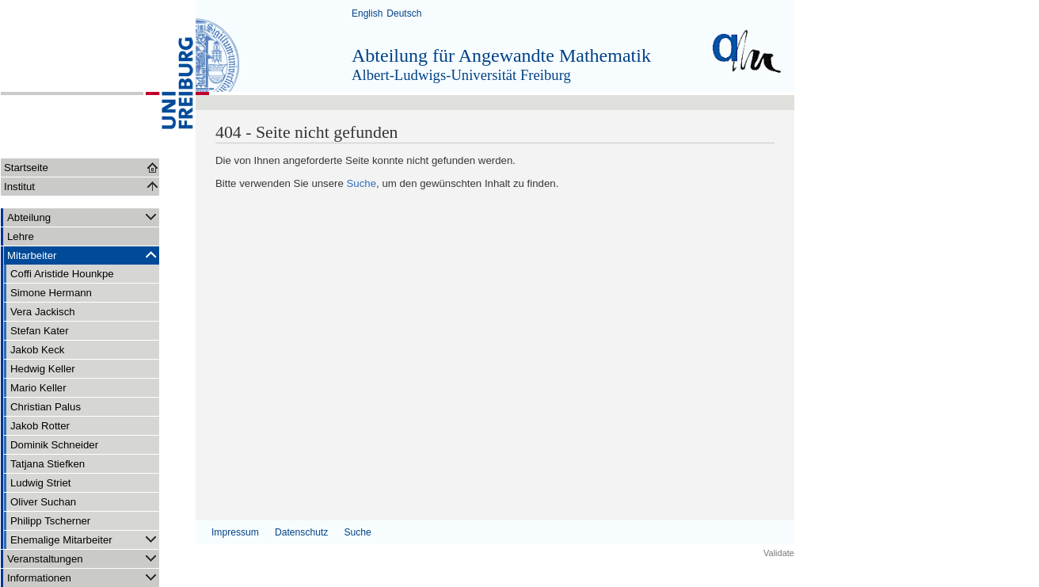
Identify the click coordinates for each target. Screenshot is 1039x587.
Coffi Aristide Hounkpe (62, 274)
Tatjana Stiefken (47, 464)
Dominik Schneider (54, 445)
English (367, 13)
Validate (778, 553)
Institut (19, 186)
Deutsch (403, 13)
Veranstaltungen (83, 558)
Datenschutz (301, 532)
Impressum (235, 532)
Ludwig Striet (40, 483)
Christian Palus (45, 407)
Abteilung (83, 216)
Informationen (83, 577)
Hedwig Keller (42, 369)
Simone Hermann (51, 293)
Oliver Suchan (43, 502)
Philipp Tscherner (50, 521)
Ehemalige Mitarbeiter (84, 539)
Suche (362, 183)
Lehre (20, 236)
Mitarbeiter (83, 254)
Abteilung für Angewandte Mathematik (501, 55)
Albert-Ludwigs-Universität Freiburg (461, 75)
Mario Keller (38, 388)
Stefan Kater (39, 331)
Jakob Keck (37, 350)
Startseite (26, 167)
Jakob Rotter (40, 426)
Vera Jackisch (42, 312)
